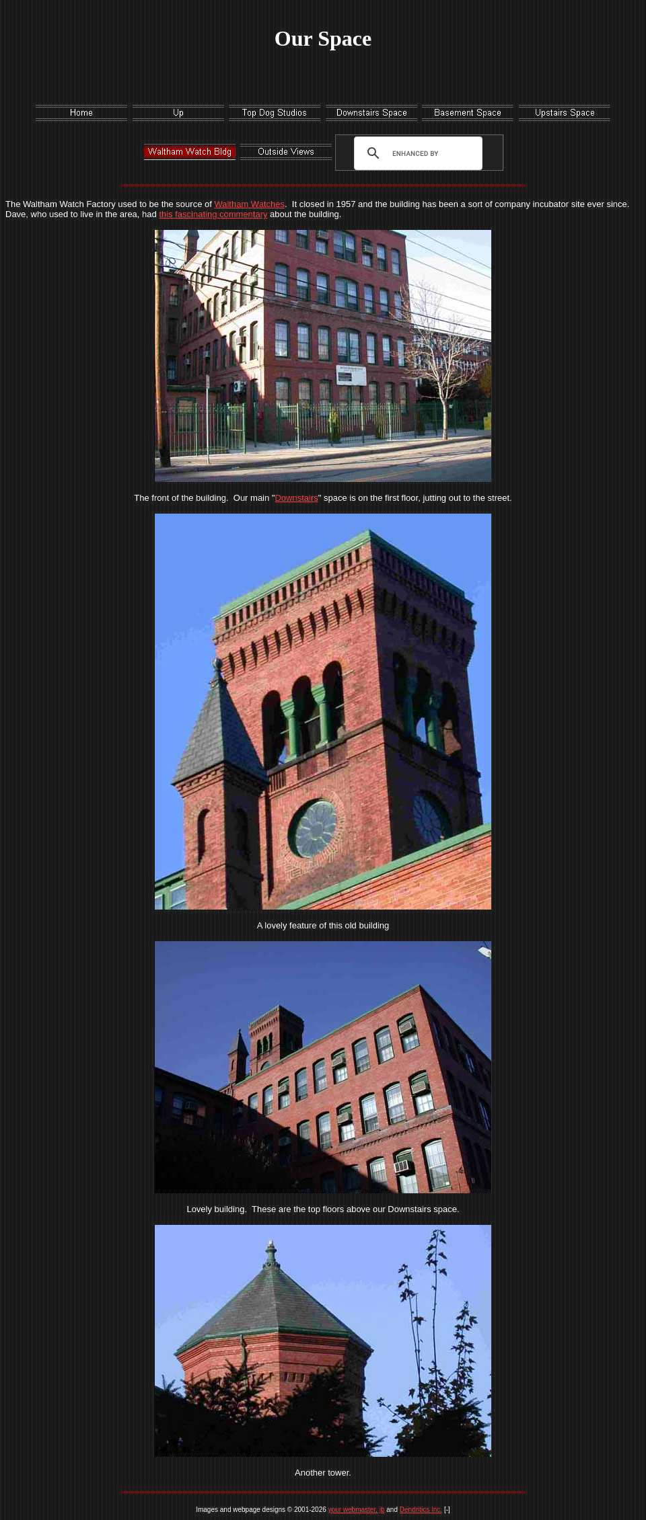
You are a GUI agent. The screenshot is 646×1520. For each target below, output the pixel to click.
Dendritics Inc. (421, 1509)
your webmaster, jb (356, 1509)
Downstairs (296, 498)
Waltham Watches (249, 204)
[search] (415, 153)
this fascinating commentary (213, 214)
